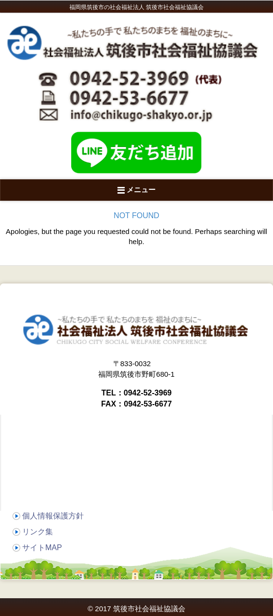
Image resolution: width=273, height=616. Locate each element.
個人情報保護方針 (53, 516)
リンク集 (37, 532)
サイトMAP (42, 547)
